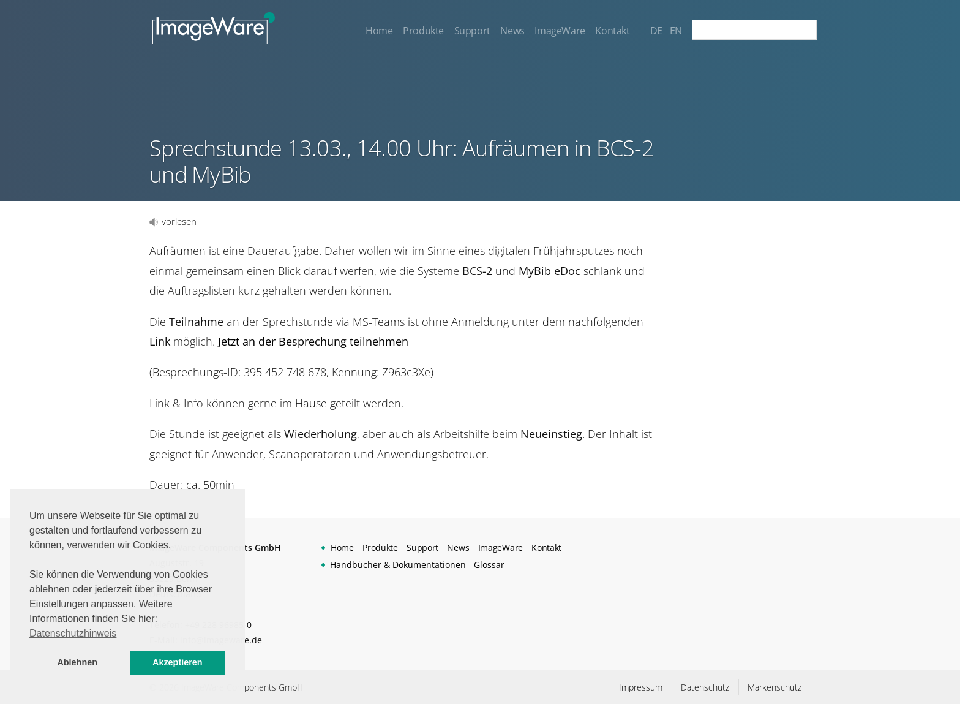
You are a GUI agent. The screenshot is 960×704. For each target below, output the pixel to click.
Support (472, 30)
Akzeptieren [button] (177, 662)
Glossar (489, 564)
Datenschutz (705, 687)
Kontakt (612, 30)
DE (656, 30)
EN (676, 30)
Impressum (640, 687)
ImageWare (559, 30)
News (512, 30)
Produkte (423, 30)
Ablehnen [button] (77, 662)
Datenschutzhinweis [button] (72, 633)
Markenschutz (774, 687)
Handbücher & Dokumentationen (398, 564)
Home (379, 30)
